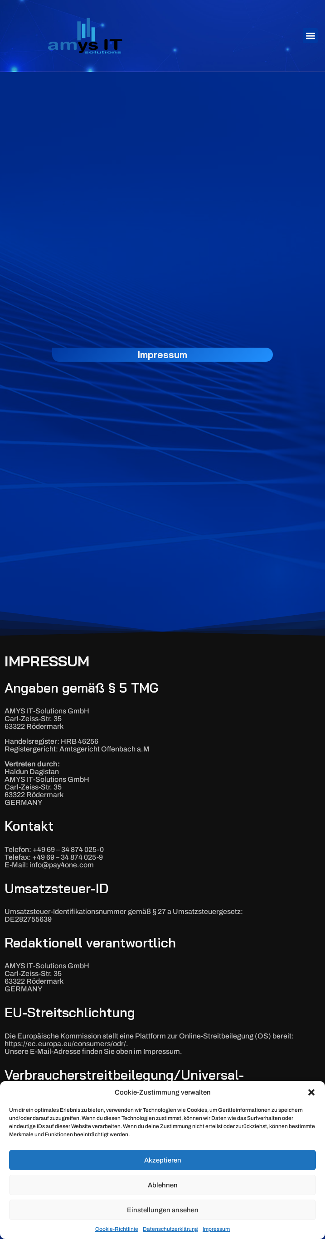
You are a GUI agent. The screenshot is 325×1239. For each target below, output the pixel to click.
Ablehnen (163, 1185)
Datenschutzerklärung (170, 1229)
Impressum (216, 1229)
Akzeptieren (162, 1160)
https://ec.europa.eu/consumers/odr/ (65, 1044)
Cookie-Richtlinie (116, 1229)
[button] (311, 1092)
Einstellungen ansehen (163, 1210)
